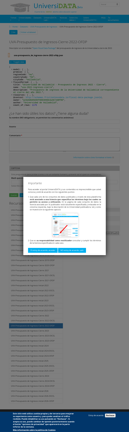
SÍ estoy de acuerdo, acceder (42, 250)
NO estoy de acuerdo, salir (72, 250)
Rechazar (110, 415)
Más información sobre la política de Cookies (34, 430)
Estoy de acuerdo (96, 415)
